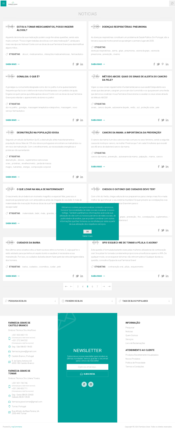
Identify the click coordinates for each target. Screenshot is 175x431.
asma (114, 51)
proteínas (16, 163)
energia (26, 167)
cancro (159, 157)
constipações (148, 217)
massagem (66, 107)
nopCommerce (16, 427)
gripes (122, 217)
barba (25, 267)
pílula (127, 267)
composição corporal (41, 167)
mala (43, 213)
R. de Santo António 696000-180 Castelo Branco (23, 362)
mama (152, 157)
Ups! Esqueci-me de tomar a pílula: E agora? (130, 242)
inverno (116, 54)
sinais (93, 107)
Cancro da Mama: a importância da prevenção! (131, 132)
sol (138, 107)
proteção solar (147, 107)
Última (109, 286)
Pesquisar (130, 327)
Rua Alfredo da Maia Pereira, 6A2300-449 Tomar (25, 412)
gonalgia (23, 107)
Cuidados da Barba (28, 242)
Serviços (129, 339)
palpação (143, 157)
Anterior (71, 286)
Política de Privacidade (135, 363)
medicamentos (36, 54)
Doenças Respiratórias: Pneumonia (124, 26)
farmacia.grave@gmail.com (24, 351)
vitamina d (123, 220)
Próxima (103, 286)
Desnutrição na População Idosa (38, 132)
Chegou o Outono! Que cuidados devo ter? (128, 189)
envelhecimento (28, 163)
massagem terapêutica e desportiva (43, 107)
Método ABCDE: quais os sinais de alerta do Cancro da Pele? (134, 78)
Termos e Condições (135, 367)
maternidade (27, 213)
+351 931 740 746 (20, 383)
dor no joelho (11, 107)
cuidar (53, 267)
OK (87, 231)
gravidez (50, 213)
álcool (25, 54)
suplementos (162, 217)
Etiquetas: (14, 54)
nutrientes (17, 167)
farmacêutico (77, 54)
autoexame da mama (128, 157)
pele (157, 107)
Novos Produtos (133, 359)
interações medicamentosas (57, 54)
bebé (37, 213)
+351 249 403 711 (20, 388)
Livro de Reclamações (135, 343)
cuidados (33, 267)
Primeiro (66, 286)
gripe (121, 51)
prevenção (107, 54)
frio (139, 217)
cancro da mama (98, 157)
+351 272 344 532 (20, 340)
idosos (21, 160)
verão (132, 107)
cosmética (43, 267)
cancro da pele (104, 107)
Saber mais (87, 236)
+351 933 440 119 (20, 335)
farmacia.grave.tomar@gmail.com (27, 402)
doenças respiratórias (101, 51)
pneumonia (130, 51)
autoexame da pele (120, 107)
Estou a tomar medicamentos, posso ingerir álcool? (45, 28)
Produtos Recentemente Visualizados (142, 355)
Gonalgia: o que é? (28, 76)
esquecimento (137, 267)
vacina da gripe (142, 51)
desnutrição (11, 160)
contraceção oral (115, 267)
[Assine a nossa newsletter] (87, 367)
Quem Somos (132, 335)
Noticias (129, 331)
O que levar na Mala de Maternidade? (40, 189)
